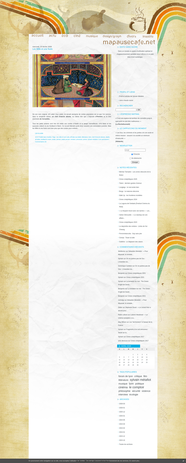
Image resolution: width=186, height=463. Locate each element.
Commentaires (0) (40, 142)
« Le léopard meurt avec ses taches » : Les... (135, 211)
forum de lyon (126, 376)
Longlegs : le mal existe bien (129, 187)
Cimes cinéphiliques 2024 (128, 199)
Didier (120, 307)
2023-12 (122, 436)
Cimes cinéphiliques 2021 (137, 273)
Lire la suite (39, 133)
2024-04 (122, 424)
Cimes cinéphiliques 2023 (128, 222)
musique (123, 383)
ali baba (37, 139)
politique (139, 383)
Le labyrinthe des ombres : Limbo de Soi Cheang (133, 227)
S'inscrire (135, 154)
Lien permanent (103, 139)
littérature (123, 380)
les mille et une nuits (63, 137)
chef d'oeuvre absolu (98, 137)
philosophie (125, 391)
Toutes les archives (126, 444)
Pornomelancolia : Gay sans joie (130, 234)
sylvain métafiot (140, 379)
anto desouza (123, 341)
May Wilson (122, 322)
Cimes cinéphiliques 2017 (135, 337)
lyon (131, 383)
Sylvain (120, 259)
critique (138, 376)
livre (90, 137)
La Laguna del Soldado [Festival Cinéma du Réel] (134, 205)
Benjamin (121, 273)
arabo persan (66, 139)
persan (58, 139)
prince (85, 139)
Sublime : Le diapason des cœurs (131, 242)
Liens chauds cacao (126, 100)
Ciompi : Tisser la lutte (127, 238)
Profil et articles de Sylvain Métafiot (131, 96)
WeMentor (121, 251)
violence (146, 391)
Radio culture (122, 315)
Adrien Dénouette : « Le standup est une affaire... (133, 216)
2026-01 (122, 408)
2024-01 (122, 432)
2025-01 (122, 416)
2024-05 (122, 420)
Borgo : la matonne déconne (129, 191)
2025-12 (122, 412)
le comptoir (136, 387)
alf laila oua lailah (75, 137)
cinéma (123, 387)
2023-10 (122, 440)
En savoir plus (134, 461)
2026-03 (122, 404)
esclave (73, 139)
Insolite (49, 137)
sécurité (136, 391)
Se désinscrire (135, 158)
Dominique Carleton (125, 266)
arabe (54, 139)
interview (123, 394)
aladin (108, 137)
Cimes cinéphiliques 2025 (128, 179)
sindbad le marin (46, 139)
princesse (79, 139)
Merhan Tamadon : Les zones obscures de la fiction (135, 173)
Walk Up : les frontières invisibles (130, 195)
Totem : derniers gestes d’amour (130, 183)
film (145, 376)
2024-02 (122, 428)
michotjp (121, 300)
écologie (133, 394)
